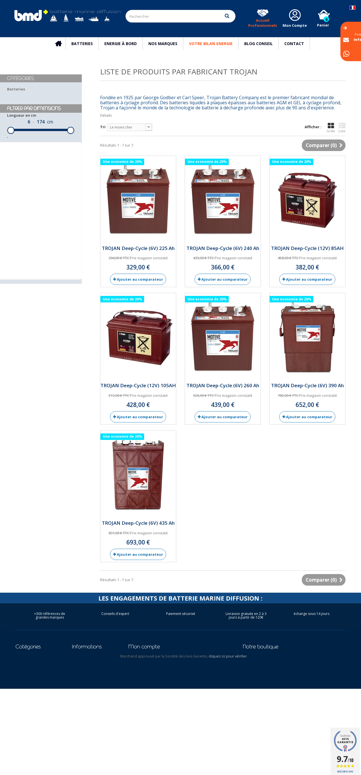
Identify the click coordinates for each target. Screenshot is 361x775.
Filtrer (39, 218)
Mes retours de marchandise (155, 663)
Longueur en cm (21, 146)
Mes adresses (141, 678)
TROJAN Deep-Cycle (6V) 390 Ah (307, 385)
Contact (294, 43)
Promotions (83, 656)
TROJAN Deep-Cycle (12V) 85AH (307, 248)
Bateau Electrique (33, 678)
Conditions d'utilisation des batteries (95, 737)
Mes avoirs (138, 670)
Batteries (82, 43)
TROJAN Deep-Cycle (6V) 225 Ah (138, 248)
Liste (341, 127)
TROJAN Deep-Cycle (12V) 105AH (138, 385)
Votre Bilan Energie (211, 43)
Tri (102, 126)
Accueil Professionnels (262, 23)
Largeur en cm (20, 169)
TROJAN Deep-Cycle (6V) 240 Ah (222, 248)
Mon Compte (295, 25)
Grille (331, 127)
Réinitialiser (39, 230)
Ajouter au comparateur (140, 279)
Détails (106, 115)
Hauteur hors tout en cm (28, 192)
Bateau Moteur (30, 685)
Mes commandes (144, 656)
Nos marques (162, 43)
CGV (75, 685)
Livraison (80, 670)
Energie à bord (120, 43)
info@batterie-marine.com (279, 678)
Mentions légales (88, 678)
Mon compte (144, 646)
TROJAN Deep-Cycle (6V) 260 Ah (222, 385)
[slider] (10, 161)
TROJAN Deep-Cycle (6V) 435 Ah (138, 523)
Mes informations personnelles (158, 685)
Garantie (80, 714)
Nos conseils (84, 700)
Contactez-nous (87, 663)
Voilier (22, 670)
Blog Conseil (258, 43)
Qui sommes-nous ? (90, 692)
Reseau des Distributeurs (85, 724)
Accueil (61, 43)
